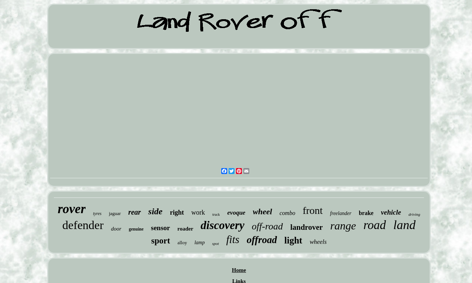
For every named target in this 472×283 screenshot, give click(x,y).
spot (215, 243)
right (177, 212)
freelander (340, 213)
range (343, 225)
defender (83, 225)
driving (414, 214)
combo (287, 213)
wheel (262, 211)
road (374, 225)
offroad (262, 239)
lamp (199, 242)
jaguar (115, 213)
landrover (306, 227)
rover (72, 209)
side (155, 211)
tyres (97, 213)
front (313, 210)
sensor (160, 228)
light (293, 240)
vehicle (391, 212)
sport (160, 240)
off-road (267, 226)
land (404, 225)
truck (216, 214)
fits (232, 239)
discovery (222, 225)
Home (239, 270)
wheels (318, 241)
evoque (236, 212)
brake (366, 213)
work (198, 212)
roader (185, 229)
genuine (136, 229)
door (116, 229)
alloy (182, 242)
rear (134, 212)
